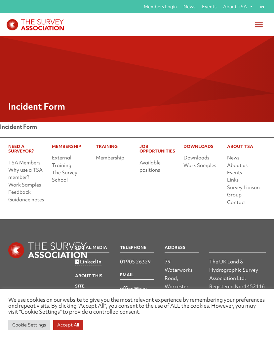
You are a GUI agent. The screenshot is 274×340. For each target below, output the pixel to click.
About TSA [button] (238, 6)
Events (209, 7)
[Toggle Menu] (259, 24)
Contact (236, 202)
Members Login (160, 7)
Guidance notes (26, 199)
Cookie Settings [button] (29, 325)
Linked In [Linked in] (88, 261)
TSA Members (24, 162)
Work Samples (24, 185)
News (189, 7)
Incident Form (18, 126)
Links (233, 180)
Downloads (196, 157)
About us (237, 165)
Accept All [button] (68, 325)
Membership (110, 157)
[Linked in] (261, 6)
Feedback (19, 192)
